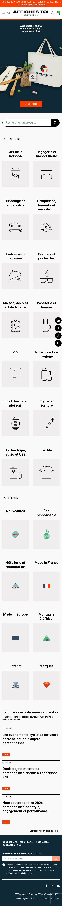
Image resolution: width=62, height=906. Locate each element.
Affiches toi (26, 842)
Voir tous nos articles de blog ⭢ (45, 831)
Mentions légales (22, 899)
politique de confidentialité (16, 873)
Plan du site (35, 899)
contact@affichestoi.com (33, 5)
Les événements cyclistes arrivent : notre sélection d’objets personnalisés (30, 739)
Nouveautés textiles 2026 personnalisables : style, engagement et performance (25, 807)
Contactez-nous (11, 845)
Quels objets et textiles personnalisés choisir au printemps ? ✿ (30, 773)
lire (6, 754)
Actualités (42, 842)
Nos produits (9, 842)
